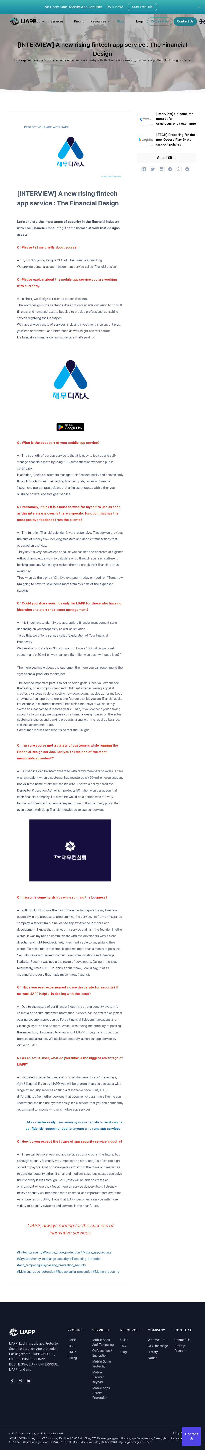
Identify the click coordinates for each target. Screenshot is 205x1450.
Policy (176, 1433)
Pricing (79, 21)
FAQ (123, 1346)
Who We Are (156, 1340)
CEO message (158, 1346)
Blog (120, 21)
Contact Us (185, 21)
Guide (124, 1340)
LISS (70, 1346)
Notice (152, 1358)
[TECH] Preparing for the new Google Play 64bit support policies (175, 139)
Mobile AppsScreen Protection (101, 1393)
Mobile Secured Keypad (98, 1377)
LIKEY (71, 1352)
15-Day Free (160, 21)
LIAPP (71, 1340)
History (153, 1352)
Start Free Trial (142, 7)
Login (140, 21)
